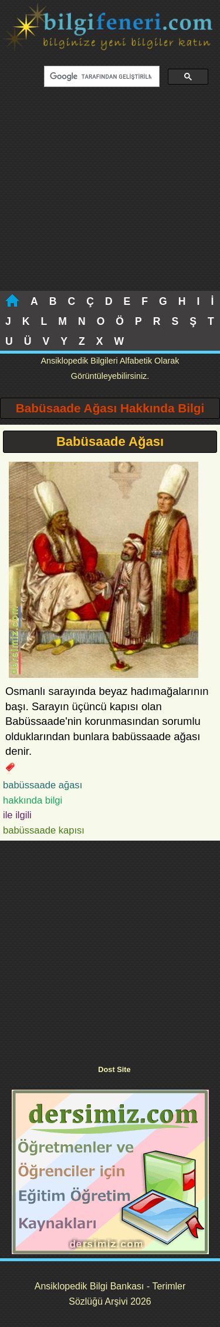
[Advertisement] (110, 196)
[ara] (100, 77)
